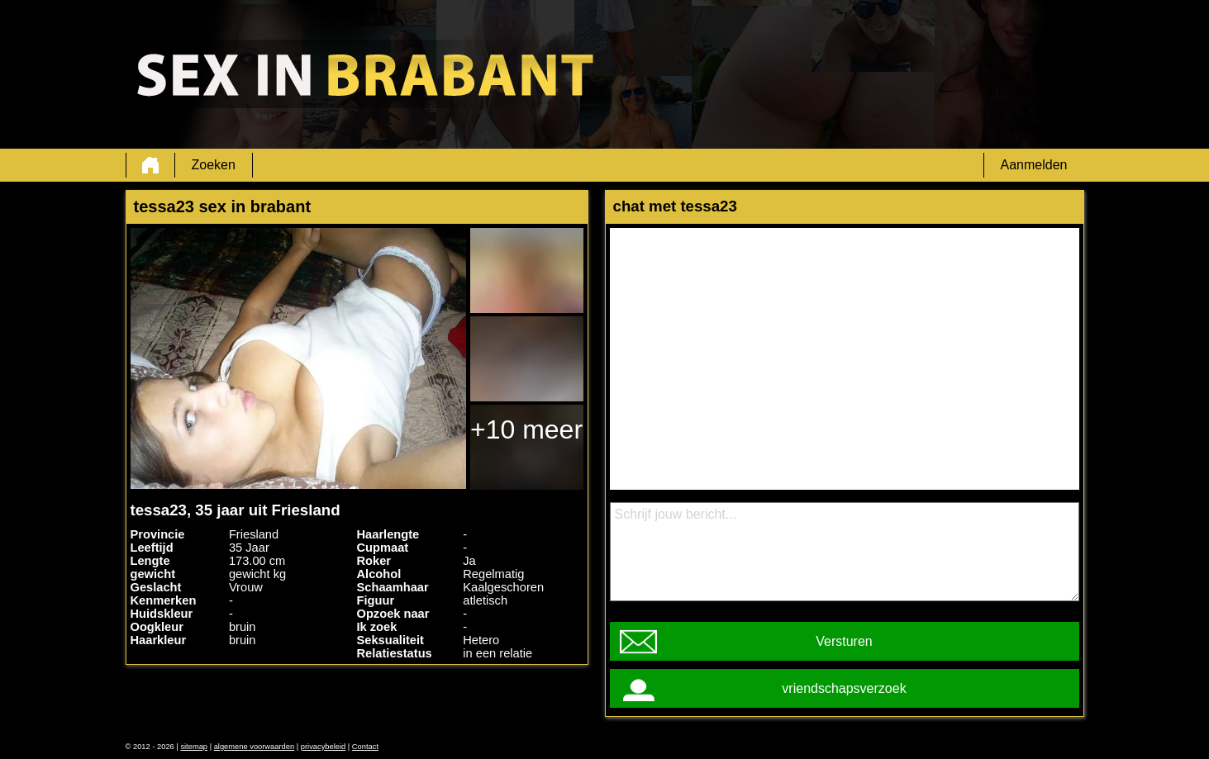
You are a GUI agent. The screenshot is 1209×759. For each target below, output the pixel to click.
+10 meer (526, 429)
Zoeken (214, 165)
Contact (365, 746)
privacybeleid (323, 746)
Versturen (844, 641)
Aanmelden (1034, 165)
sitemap (193, 746)
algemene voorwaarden (254, 746)
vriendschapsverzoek (844, 688)
